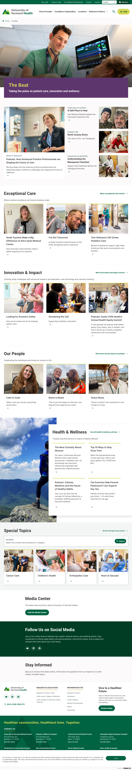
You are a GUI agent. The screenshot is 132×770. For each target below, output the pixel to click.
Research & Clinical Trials (45, 693)
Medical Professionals (75, 703)
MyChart (125, 2)
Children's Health (47, 575)
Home (7, 21)
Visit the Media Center (37, 612)
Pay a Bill (45, 2)
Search (122, 541)
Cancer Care (12, 575)
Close (116, 758)
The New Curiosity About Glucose (68, 449)
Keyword (9, 540)
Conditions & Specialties (65, 12)
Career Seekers (72, 700)
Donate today (106, 708)
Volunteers (71, 696)
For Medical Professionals (73, 2)
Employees (71, 710)
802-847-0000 (9, 742)
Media (69, 707)
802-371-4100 (73, 742)
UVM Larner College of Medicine (48, 696)
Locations (82, 12)
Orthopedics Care (78, 575)
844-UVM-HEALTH (16, 704)
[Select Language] (109, 2)
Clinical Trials (56, 2)
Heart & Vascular (110, 575)
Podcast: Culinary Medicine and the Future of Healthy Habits (67, 485)
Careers (97, 2)
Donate (88, 2)
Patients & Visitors (97, 12)
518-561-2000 (105, 742)
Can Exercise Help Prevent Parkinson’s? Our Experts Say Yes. (104, 485)
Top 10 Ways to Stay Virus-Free (101, 449)
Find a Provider (45, 12)
